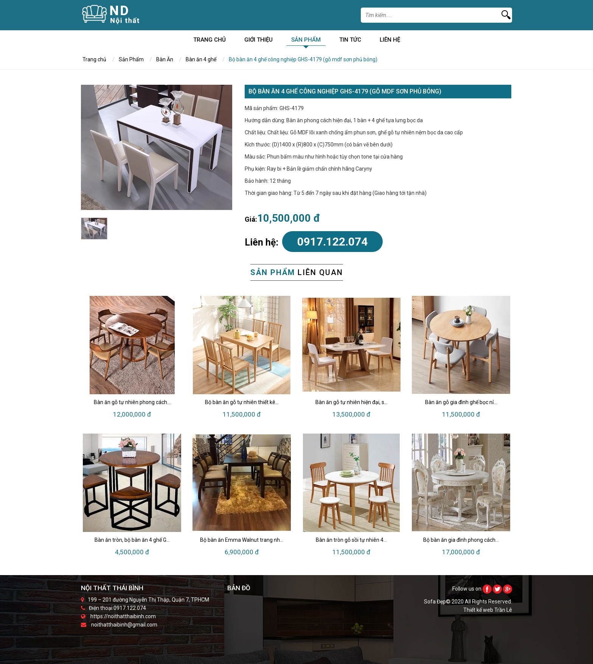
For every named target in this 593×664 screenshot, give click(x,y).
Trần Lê (503, 610)
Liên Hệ (390, 41)
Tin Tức (350, 41)
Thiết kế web (478, 610)
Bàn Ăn (164, 59)
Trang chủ (209, 41)
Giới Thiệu (258, 41)
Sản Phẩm (306, 41)
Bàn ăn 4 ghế (201, 59)
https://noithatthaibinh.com (123, 616)
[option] (156, 147)
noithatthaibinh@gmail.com (124, 625)
